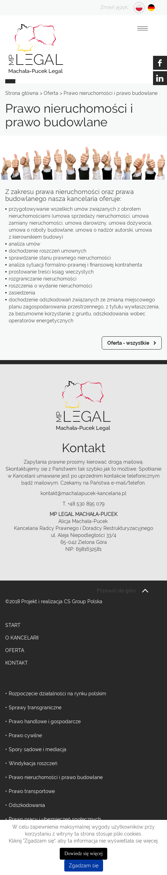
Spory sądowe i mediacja (37, 749)
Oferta (14, 650)
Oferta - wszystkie (128, 343)
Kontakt (16, 663)
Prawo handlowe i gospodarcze (45, 721)
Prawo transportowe (32, 791)
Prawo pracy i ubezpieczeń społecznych (55, 819)
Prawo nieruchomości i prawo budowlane (56, 777)
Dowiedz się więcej (83, 853)
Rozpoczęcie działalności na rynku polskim (57, 693)
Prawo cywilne (25, 735)
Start (13, 625)
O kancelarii (21, 638)
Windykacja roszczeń (33, 763)
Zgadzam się (84, 865)
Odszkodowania (27, 805)
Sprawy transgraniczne (35, 707)
